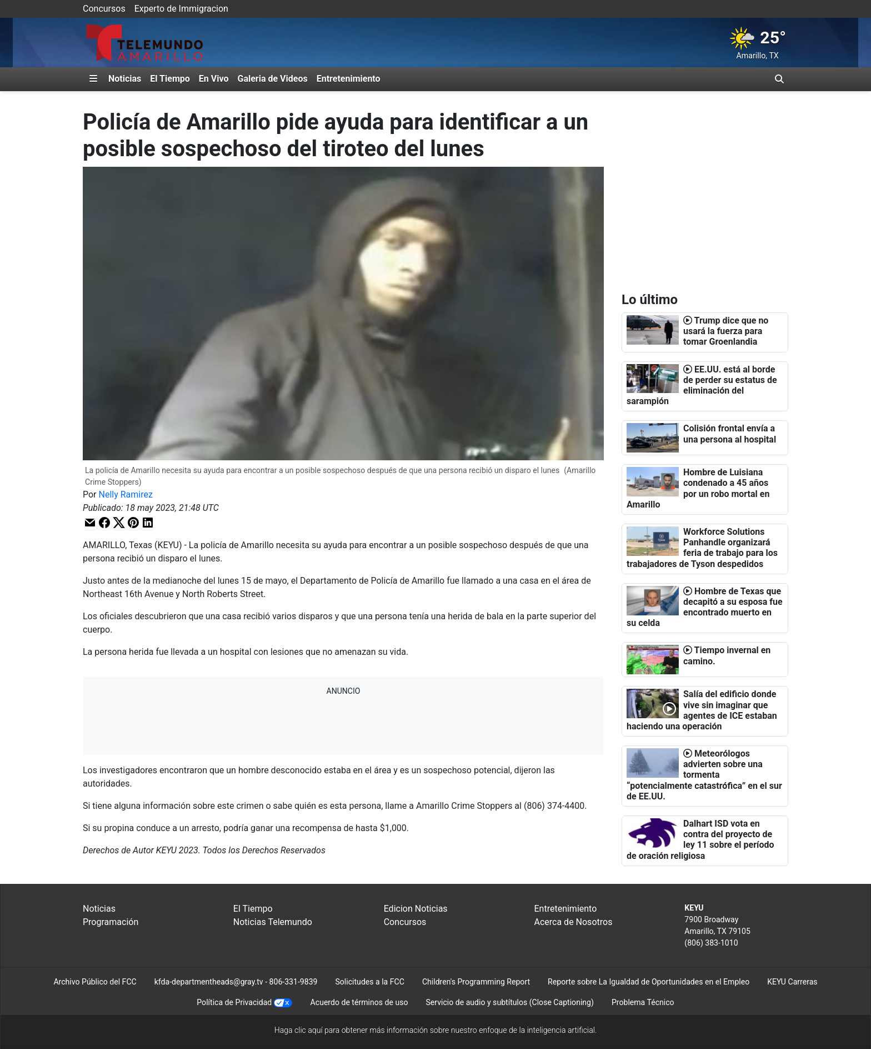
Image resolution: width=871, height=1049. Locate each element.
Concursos (104, 8)
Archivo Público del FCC (94, 981)
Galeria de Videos (272, 78)
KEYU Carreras (792, 981)
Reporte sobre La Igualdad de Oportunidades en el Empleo (648, 981)
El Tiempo (169, 78)
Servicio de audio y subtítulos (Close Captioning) (509, 1002)
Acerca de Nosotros (573, 922)
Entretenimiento (349, 78)
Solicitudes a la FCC (369, 981)
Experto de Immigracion (181, 8)
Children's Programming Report (476, 981)
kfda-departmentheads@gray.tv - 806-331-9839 (236, 981)
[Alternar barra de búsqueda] (779, 79)
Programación (110, 922)
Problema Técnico (643, 1002)
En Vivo (214, 78)
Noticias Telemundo (272, 922)
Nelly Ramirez (126, 494)
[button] (90, 522)
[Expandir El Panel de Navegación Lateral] (93, 79)
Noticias (124, 78)
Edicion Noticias (416, 908)
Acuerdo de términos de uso (359, 1002)
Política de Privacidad (234, 1002)
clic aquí (308, 1030)
